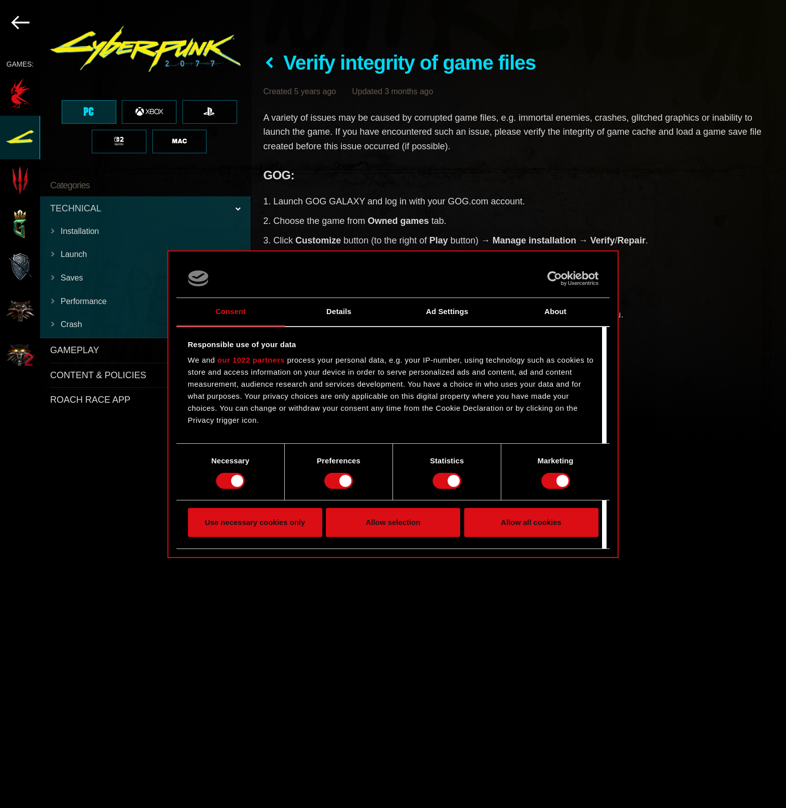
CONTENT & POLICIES (98, 375)
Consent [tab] (231, 311)
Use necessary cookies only (255, 522)
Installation (80, 231)
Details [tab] (338, 311)
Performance (84, 301)
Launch (74, 254)
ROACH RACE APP (90, 400)
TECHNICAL (75, 208)
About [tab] (555, 311)
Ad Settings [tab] (447, 311)
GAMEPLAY (74, 350)
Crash (71, 324)
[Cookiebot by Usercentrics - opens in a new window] (555, 278)
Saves (72, 278)
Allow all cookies (531, 522)
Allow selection (392, 522)
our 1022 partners (251, 360)
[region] (126, 404)
